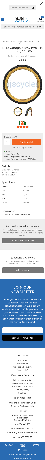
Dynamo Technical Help (22, 406)
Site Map (22, 393)
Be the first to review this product (22, 56)
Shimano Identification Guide (22, 402)
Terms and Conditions (22, 386)
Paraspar (28, 459)
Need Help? (22, 370)
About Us (22, 360)
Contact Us (22, 363)
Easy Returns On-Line (22, 383)
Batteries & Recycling (22, 367)
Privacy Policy (22, 389)
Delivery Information (22, 380)
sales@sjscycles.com (24, 428)
